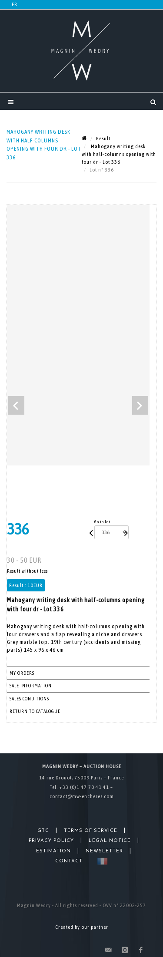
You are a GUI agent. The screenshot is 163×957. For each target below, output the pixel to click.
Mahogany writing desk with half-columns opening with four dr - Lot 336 (119, 154)
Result (103, 138)
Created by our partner (81, 927)
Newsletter (104, 851)
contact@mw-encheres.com (82, 796)
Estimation (53, 851)
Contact (69, 861)
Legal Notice (110, 840)
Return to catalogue (35, 711)
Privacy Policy (51, 840)
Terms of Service (90, 830)
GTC (43, 830)
